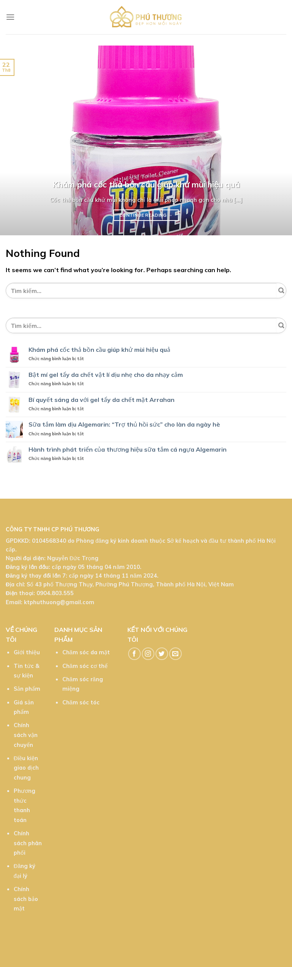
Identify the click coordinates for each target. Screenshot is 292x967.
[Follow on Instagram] (148, 653)
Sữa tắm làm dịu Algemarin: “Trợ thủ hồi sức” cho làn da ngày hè (124, 424)
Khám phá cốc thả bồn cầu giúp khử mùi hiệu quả (99, 349)
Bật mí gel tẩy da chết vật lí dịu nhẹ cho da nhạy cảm (106, 374)
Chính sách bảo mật (26, 899)
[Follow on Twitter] (162, 653)
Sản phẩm (27, 688)
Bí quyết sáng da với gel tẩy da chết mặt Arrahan (102, 399)
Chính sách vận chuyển (26, 735)
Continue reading (146, 215)
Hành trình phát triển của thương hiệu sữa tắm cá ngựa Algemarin (128, 449)
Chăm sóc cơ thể (85, 666)
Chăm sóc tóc (81, 702)
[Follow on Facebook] (134, 653)
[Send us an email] (175, 653)
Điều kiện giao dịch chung (26, 768)
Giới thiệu (27, 652)
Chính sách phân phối (28, 843)
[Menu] (10, 17)
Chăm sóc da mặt (86, 652)
